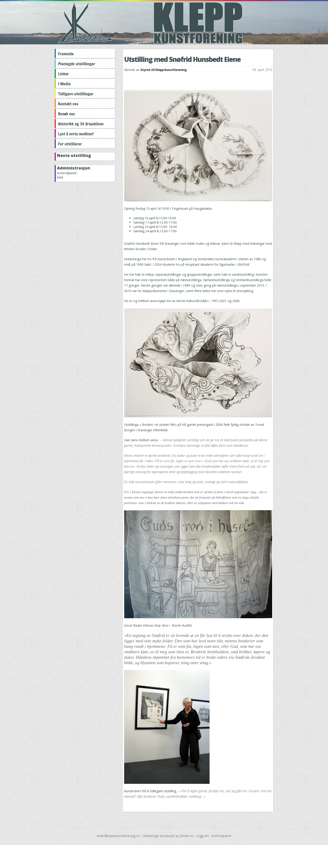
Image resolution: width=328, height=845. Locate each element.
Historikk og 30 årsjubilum (81, 124)
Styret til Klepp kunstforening (163, 70)
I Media (64, 84)
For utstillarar (70, 144)
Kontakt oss (68, 104)
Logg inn (203, 836)
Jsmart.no (187, 836)
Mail (60, 177)
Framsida (66, 54)
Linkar (63, 74)
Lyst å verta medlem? (76, 134)
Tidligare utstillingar (75, 94)
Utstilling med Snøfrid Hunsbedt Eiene (182, 59)
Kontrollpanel (67, 173)
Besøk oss (66, 114)
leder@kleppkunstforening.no (118, 836)
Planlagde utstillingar (76, 64)
